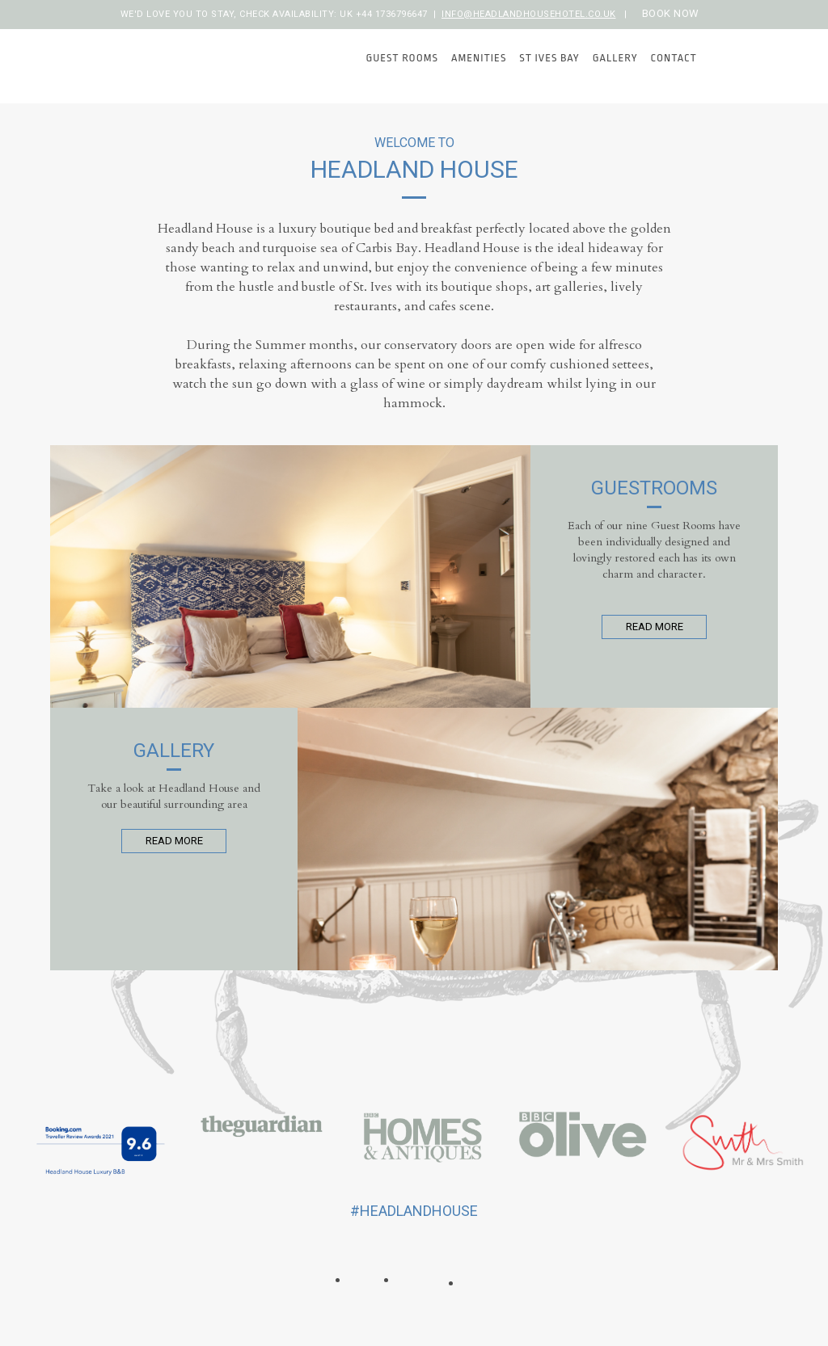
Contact (674, 58)
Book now (670, 13)
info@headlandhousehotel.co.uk (528, 14)
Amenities (478, 58)
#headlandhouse (414, 1210)
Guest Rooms (401, 58)
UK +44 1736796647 (384, 14)
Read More (654, 626)
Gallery (615, 58)
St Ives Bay (549, 58)
